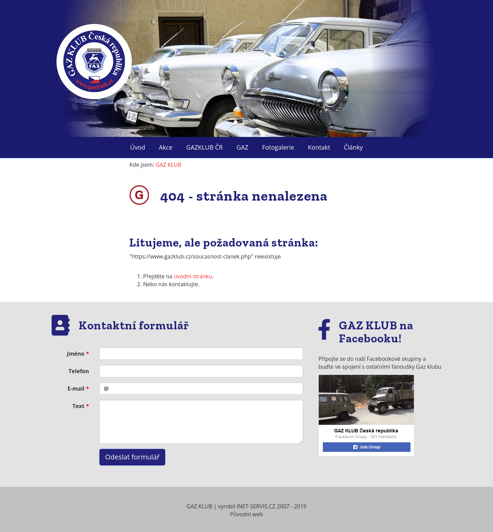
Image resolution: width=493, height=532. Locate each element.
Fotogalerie (278, 147)
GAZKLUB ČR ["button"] (204, 147)
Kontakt (319, 147)
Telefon (78, 371)
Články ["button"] (353, 147)
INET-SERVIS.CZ (256, 506)
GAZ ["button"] (243, 147)
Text (79, 406)
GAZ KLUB (168, 164)
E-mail (75, 388)
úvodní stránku (193, 276)
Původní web (246, 514)
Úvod (137, 147)
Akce (166, 147)
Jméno (76, 353)
